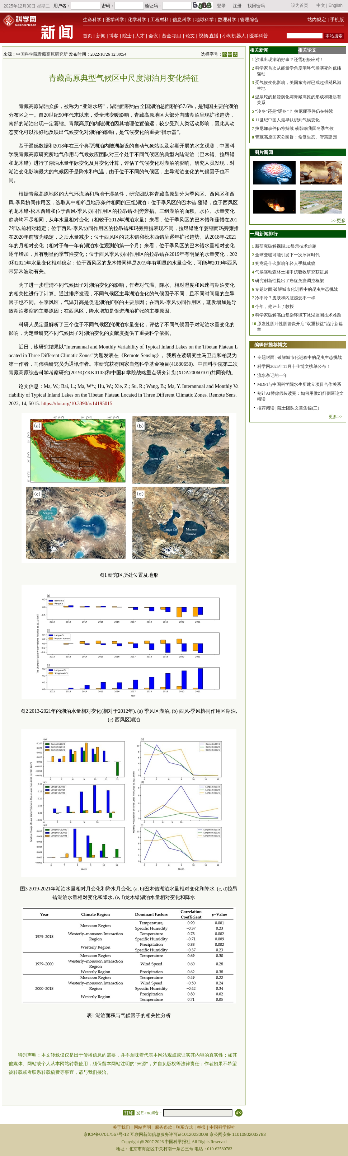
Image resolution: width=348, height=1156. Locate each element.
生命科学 (92, 19)
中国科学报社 (222, 1127)
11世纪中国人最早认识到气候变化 (287, 119)
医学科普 (258, 35)
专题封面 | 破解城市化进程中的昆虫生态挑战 (299, 357)
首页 (87, 35)
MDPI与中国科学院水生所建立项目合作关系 (299, 384)
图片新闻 (263, 152)
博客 (113, 35)
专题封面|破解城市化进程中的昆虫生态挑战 (296, 289)
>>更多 (338, 220)
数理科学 (227, 19)
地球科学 (204, 19)
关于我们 (121, 1127)
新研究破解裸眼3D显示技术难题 (285, 246)
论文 (190, 35)
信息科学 (182, 19)
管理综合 (249, 19)
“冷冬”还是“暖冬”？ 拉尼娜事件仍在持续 (294, 111)
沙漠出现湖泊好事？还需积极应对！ (289, 59)
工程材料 (159, 19)
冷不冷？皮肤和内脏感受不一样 (285, 297)
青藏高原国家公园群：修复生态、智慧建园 (296, 137)
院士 (127, 35)
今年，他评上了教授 (274, 306)
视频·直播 (209, 35)
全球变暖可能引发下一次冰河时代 (287, 254)
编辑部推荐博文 (270, 344)
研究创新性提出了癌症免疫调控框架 (289, 280)
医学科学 (114, 19)
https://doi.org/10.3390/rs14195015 (76, 403)
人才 (140, 35)
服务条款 (163, 1127)
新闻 (100, 35)
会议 (153, 35)
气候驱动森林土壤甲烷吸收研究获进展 (291, 272)
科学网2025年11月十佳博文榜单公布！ (293, 366)
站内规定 (316, 19)
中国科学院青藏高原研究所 (42, 54)
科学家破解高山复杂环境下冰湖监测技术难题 (298, 315)
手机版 (337, 19)
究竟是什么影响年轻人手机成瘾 (285, 263)
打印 (129, 1112)
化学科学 (137, 19)
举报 (201, 1127)
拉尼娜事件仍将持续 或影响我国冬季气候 (294, 128)
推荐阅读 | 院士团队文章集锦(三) (288, 408)
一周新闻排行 (264, 234)
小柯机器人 (234, 35)
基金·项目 (172, 35)
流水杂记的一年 (272, 375)
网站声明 (142, 1127)
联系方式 (184, 1127)
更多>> (335, 416)
